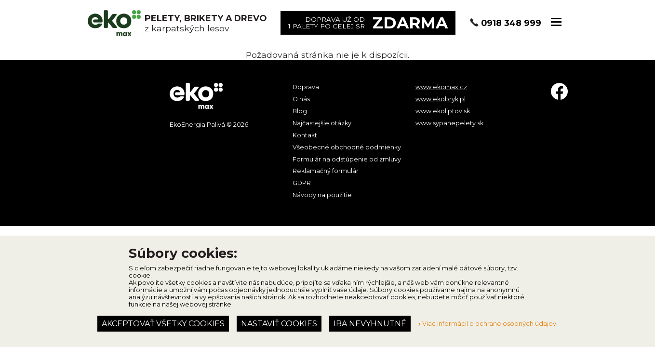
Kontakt (305, 135)
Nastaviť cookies (279, 323)
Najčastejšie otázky (322, 123)
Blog (300, 111)
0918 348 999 (511, 23)
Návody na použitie (322, 195)
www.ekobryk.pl (440, 99)
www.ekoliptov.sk (442, 111)
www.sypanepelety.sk (449, 123)
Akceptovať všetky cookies (163, 323)
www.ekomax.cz (441, 87)
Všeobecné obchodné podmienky (347, 147)
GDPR (302, 183)
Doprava (306, 87)
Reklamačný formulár (326, 170)
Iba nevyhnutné (370, 323)
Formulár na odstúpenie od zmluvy (347, 159)
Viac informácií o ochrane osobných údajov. (488, 323)
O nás (301, 99)
